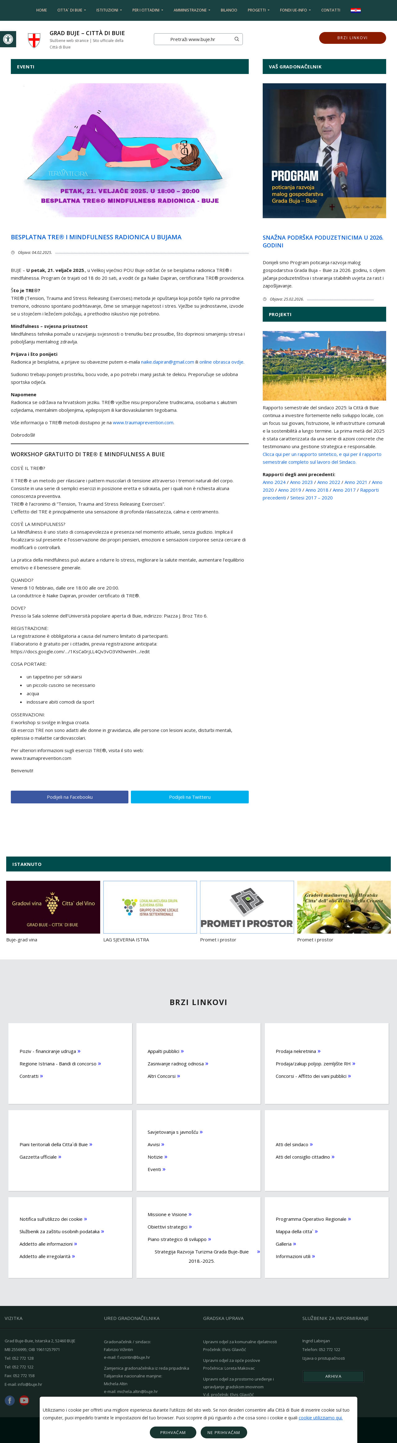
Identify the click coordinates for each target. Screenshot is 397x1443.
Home (41, 10)
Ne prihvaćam (223, 1432)
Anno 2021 (356, 482)
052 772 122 (22, 1366)
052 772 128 (22, 1357)
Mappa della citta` (294, 1230)
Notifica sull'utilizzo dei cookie (51, 1218)
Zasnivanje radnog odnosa (176, 1062)
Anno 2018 (317, 490)
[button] (8, 39)
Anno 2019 (289, 490)
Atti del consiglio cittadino (303, 1156)
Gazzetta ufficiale (38, 1156)
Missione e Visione (167, 1213)
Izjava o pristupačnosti (323, 1357)
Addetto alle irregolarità (45, 1255)
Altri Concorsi (162, 1075)
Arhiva (333, 1375)
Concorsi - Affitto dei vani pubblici (311, 1075)
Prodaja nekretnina (296, 1050)
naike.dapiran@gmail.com (167, 362)
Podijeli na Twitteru (190, 796)
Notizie (155, 1156)
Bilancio (229, 10)
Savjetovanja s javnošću (173, 1131)
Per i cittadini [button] (146, 10)
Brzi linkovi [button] (352, 39)
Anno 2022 (328, 482)
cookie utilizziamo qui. (321, 1418)
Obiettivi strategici (167, 1226)
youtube (24, 1400)
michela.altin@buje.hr (137, 1390)
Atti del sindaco (292, 1143)
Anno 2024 (274, 482)
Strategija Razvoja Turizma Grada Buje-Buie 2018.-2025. (201, 1255)
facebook (10, 1400)
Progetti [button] (257, 10)
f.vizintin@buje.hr (133, 1356)
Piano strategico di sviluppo (177, 1238)
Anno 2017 (344, 490)
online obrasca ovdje (221, 362)
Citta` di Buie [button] (70, 10)
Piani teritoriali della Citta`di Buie (54, 1143)
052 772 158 (23, 1375)
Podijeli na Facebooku (69, 796)
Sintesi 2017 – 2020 (311, 497)
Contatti (330, 10)
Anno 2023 (301, 482)
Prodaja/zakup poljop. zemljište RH (313, 1062)
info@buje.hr (30, 1383)
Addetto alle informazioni (46, 1243)
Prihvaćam (173, 1432)
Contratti (29, 1075)
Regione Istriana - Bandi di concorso (58, 1062)
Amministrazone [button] (190, 10)
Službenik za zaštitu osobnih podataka (60, 1230)
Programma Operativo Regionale (311, 1218)
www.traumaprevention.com (143, 422)
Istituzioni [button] (107, 10)
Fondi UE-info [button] (294, 10)
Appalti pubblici (163, 1050)
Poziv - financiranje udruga (48, 1050)
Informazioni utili (293, 1255)
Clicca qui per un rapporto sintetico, (300, 454)
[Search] (192, 39)
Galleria (284, 1243)
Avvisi (154, 1143)
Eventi (154, 1168)
